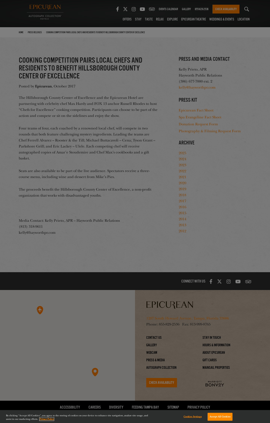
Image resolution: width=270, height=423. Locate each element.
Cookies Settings (193, 416)
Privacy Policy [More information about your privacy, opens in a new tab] (47, 419)
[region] (135, 416)
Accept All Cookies (220, 416)
